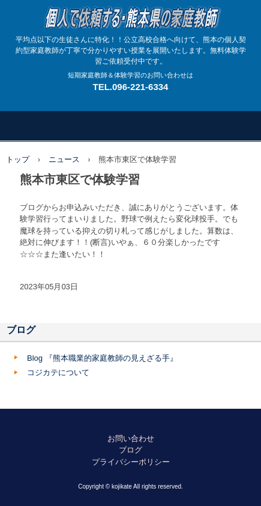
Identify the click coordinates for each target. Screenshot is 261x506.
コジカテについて (58, 372)
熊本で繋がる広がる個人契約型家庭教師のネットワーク (130, 11)
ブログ (21, 330)
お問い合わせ (130, 438)
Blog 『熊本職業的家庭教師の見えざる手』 (102, 358)
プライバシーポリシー (131, 461)
